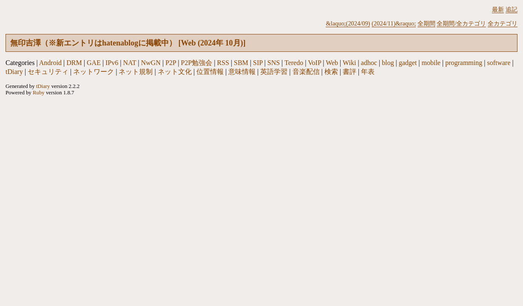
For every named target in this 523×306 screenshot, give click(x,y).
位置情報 (210, 71)
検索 (331, 71)
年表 (368, 71)
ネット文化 (175, 71)
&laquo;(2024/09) (348, 23)
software (498, 62)
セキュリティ (48, 71)
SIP (258, 62)
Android (50, 62)
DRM (74, 62)
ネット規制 (136, 71)
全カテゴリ (502, 23)
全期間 (426, 23)
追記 (511, 9)
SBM (241, 62)
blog (388, 62)
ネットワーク (93, 71)
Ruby (39, 93)
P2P (170, 62)
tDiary (14, 71)
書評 (349, 71)
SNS (273, 62)
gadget (408, 62)
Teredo (293, 62)
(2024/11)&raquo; (394, 23)
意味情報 (242, 71)
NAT (129, 62)
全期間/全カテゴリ (461, 23)
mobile (431, 62)
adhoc (369, 62)
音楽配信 (306, 71)
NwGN (151, 62)
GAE (94, 62)
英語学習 (273, 71)
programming (463, 62)
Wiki (349, 62)
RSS (223, 62)
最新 (498, 9)
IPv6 (111, 62)
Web (332, 62)
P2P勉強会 (196, 62)
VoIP (314, 62)
